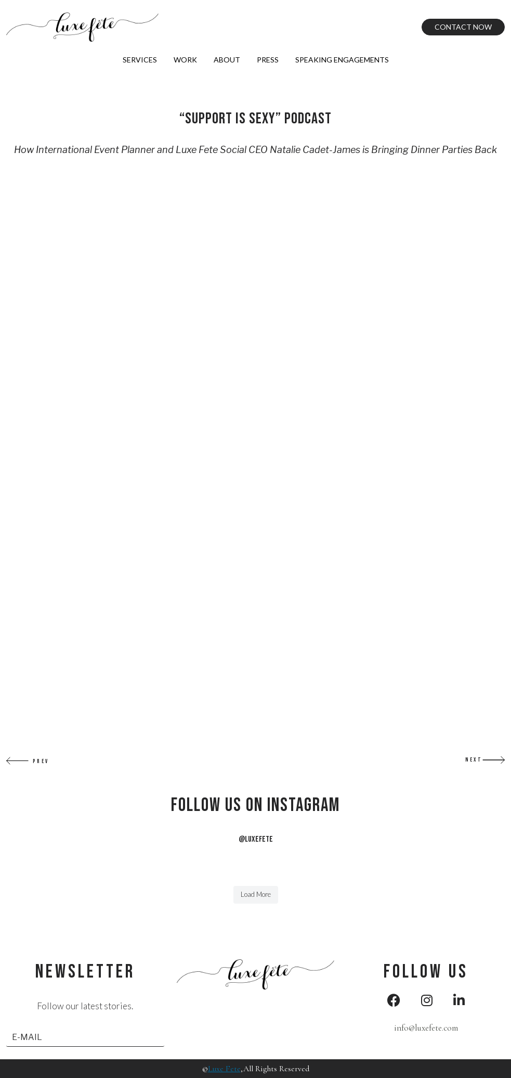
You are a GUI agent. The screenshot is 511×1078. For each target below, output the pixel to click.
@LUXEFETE (256, 839)
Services (140, 59)
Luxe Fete (224, 1068)
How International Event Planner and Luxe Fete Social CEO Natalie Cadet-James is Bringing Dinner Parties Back (255, 149)
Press (268, 59)
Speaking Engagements (342, 59)
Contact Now (463, 26)
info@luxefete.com (426, 1027)
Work (185, 59)
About (227, 59)
